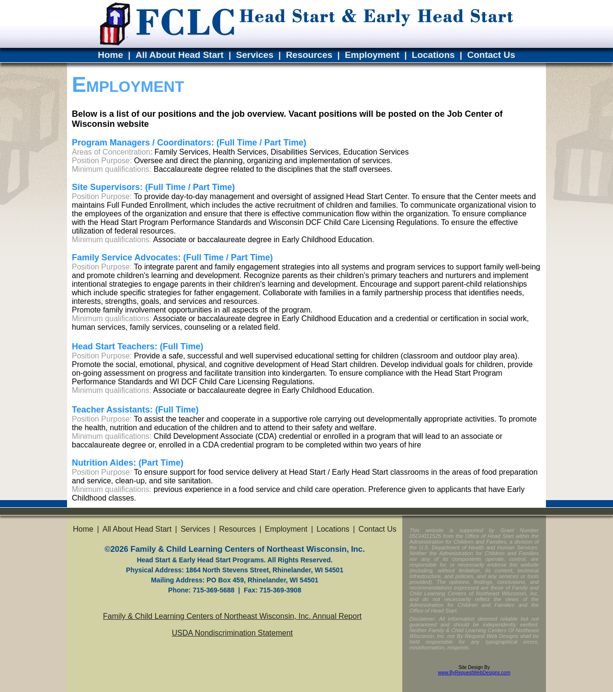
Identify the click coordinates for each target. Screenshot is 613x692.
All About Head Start (180, 55)
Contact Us (491, 55)
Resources (309, 55)
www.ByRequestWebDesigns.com (474, 672)
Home (110, 55)
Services (254, 55)
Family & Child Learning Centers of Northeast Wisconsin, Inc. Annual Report (232, 616)
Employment (372, 55)
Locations (433, 55)
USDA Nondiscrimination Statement (232, 633)
